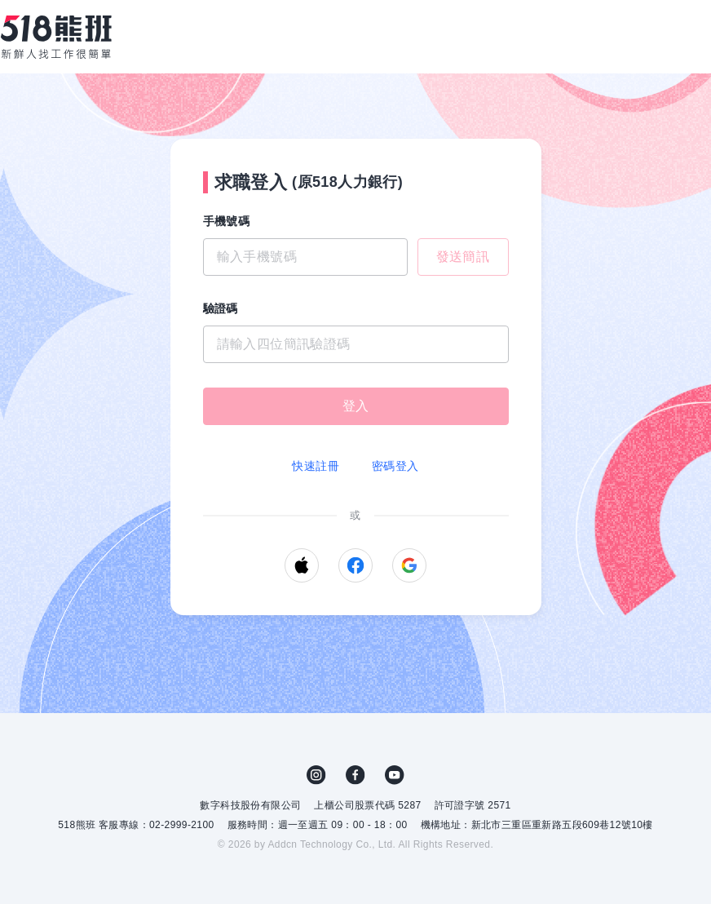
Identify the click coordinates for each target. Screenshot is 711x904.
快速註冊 (315, 465)
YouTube (394, 775)
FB (355, 775)
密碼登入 (395, 465)
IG (316, 775)
